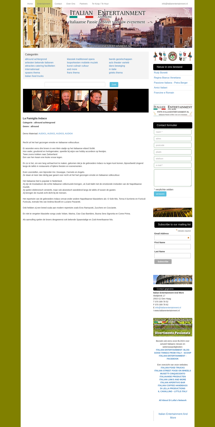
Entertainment (43, 4)
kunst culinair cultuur (78, 66)
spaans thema (32, 72)
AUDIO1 (42, 133)
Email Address (171, 233)
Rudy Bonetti (161, 72)
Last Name (159, 251)
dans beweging (117, 66)
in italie (112, 69)
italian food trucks (34, 76)
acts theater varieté (119, 62)
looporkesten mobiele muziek (82, 62)
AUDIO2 (51, 133)
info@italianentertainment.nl (175, 4)
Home (30, 4)
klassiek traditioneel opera (80, 59)
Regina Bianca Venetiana (167, 77)
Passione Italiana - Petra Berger (171, 82)
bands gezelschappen (120, 59)
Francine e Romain (164, 92)
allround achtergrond (36, 59)
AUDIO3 (60, 133)
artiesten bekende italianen (39, 62)
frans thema (73, 72)
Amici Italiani (160, 87)
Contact (58, 4)
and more (72, 69)
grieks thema (116, 72)
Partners (84, 4)
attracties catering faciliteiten (40, 66)
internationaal (32, 69)
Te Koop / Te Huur (100, 4)
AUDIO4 (69, 133)
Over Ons (70, 4)
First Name (159, 242)
